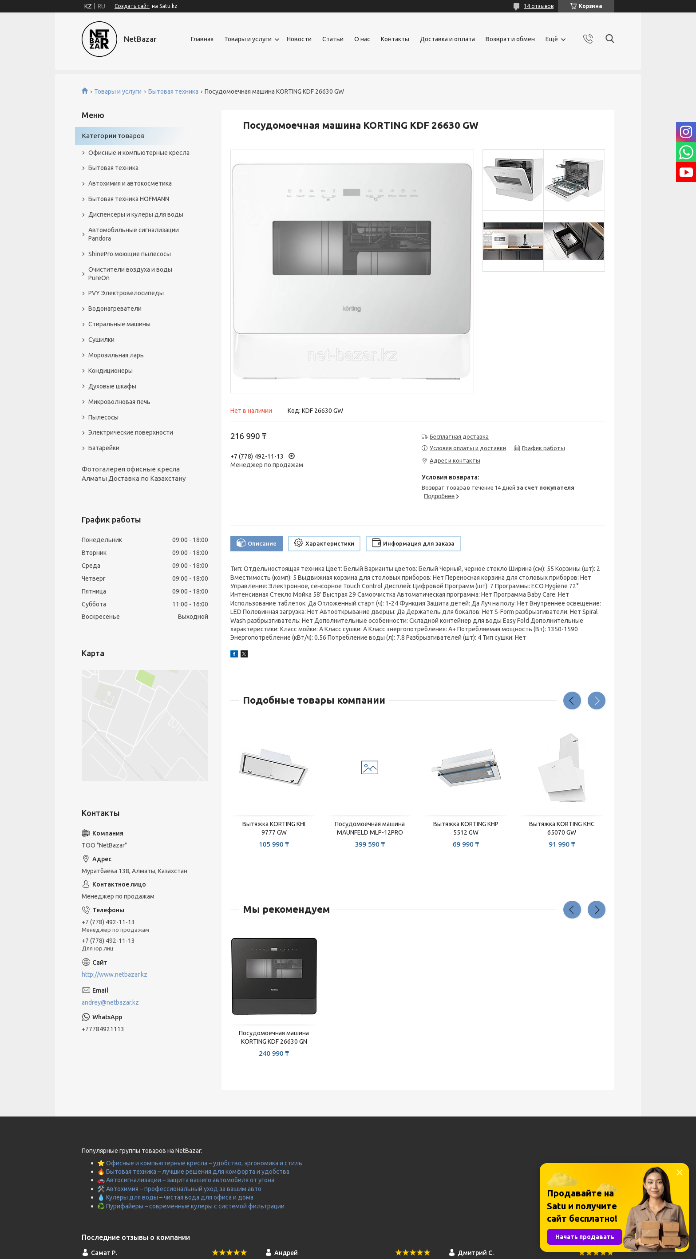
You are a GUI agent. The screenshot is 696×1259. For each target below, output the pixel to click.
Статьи (333, 39)
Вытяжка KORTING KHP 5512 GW (465, 828)
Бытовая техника (173, 91)
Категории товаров (113, 135)
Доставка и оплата (447, 39)
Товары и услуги (248, 39)
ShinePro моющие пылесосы (129, 253)
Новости (299, 39)
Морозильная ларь (116, 355)
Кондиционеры (110, 370)
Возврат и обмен (510, 39)
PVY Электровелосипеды (126, 293)
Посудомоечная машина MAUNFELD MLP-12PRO (370, 828)
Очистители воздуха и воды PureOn (130, 273)
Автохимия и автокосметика (130, 183)
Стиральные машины (119, 324)
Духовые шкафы (112, 386)
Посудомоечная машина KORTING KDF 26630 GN (274, 1037)
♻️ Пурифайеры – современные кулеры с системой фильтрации (191, 1206)
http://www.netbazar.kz (114, 974)
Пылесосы (103, 417)
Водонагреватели (115, 308)
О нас (362, 39)
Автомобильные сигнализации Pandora (133, 234)
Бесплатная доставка (459, 436)
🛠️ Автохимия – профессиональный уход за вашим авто (179, 1188)
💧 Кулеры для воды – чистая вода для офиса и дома (175, 1197)
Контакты (395, 39)
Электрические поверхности (130, 432)
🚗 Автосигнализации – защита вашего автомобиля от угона (185, 1180)
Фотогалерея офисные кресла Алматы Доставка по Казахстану (134, 473)
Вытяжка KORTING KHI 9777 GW (273, 828)
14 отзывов (539, 6)
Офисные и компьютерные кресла (139, 152)
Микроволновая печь (119, 401)
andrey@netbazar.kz (110, 1002)
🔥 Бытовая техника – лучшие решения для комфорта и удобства (193, 1171)
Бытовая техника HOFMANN (128, 198)
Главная (202, 39)
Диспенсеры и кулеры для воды (135, 214)
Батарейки (103, 447)
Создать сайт (132, 6)
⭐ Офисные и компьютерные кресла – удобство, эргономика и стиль (199, 1163)
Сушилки (101, 339)
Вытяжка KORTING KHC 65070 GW (562, 828)
